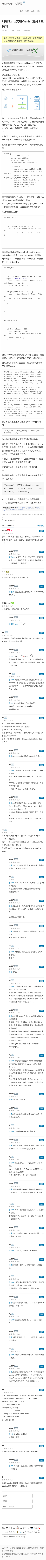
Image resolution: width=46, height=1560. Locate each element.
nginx (17, 514)
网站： (6, 1506)
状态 (25, 1554)
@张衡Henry (14, 624)
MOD (16, 551)
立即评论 (40, 526)
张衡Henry (6, 603)
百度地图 (13, 1554)
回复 (41, 531)
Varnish (24, 514)
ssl (20, 514)
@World (12, 557)
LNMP (12, 514)
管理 (20, 1554)
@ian (11, 656)
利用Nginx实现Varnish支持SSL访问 (21, 509)
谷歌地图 (5, 1554)
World (4, 530)
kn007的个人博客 (12, 3)
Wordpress (35, 514)
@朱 (10, 756)
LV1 (6, 632)
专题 (21, 11)
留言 (38, 11)
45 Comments (24, 30)
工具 (33, 11)
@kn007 (12, 680)
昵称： (6, 1496)
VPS (29, 514)
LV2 (12, 603)
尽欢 (3, 572)
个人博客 (31, 1554)
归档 (27, 11)
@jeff (11, 1434)
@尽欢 (11, 592)
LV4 (7, 571)
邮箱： (6, 1501)
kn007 (8, 514)
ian (3, 632)
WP (41, 514)
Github (7, 1557)
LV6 (8, 530)
